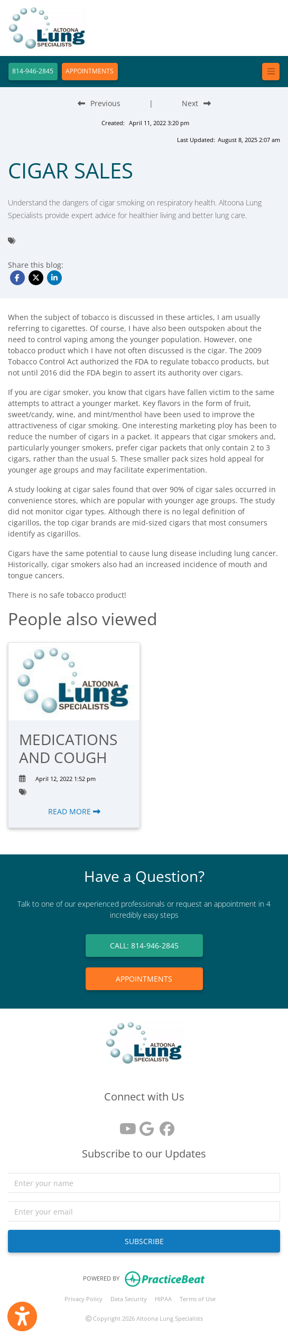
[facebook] (164, 1125)
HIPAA (163, 1299)
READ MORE (74, 811)
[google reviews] (144, 1125)
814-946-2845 (32, 71)
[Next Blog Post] (196, 103)
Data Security (128, 1299)
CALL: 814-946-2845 (144, 945)
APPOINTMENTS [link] (144, 979)
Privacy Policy (83, 1299)
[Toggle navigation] (271, 71)
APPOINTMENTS (90, 71)
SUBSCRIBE (144, 1241)
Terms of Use (198, 1299)
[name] (144, 1183)
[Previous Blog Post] (99, 103)
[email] (144, 1211)
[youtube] (124, 1125)
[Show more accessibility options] (22, 1316)
